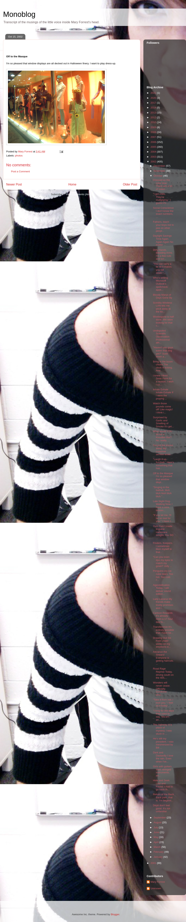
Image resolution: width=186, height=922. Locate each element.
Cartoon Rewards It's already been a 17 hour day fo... (163, 617)
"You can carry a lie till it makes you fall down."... (162, 268)
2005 (154, 146)
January (158, 856)
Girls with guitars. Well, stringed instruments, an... (162, 771)
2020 (154, 97)
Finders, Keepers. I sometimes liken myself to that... (163, 548)
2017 (154, 102)
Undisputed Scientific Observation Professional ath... (161, 336)
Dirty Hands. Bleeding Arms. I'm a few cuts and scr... (163, 254)
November (160, 170)
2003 (154, 156)
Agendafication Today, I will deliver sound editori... (162, 590)
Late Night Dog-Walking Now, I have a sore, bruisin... (162, 506)
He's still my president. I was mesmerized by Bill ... (163, 743)
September (160, 817)
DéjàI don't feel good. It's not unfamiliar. (161, 808)
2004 (154, 151)
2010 (154, 122)
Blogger (115, 914)
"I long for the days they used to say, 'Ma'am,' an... (163, 715)
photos (19, 155)
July (156, 827)
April (156, 842)
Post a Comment (20, 171)
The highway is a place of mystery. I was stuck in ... (162, 729)
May (156, 837)
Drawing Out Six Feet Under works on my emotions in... (162, 642)
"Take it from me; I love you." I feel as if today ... (163, 702)
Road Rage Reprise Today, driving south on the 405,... (163, 673)
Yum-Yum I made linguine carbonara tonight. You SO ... (163, 532)
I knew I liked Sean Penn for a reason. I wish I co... (163, 380)
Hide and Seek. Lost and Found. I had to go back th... (163, 785)
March (157, 847)
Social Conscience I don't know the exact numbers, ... (163, 212)
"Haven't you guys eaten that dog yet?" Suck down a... (163, 352)
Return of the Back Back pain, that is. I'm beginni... (163, 797)
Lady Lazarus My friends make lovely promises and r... (163, 603)
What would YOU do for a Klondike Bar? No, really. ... (162, 436)
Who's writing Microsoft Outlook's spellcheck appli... (160, 283)
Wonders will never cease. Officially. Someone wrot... (161, 688)
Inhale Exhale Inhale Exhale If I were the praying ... (163, 394)
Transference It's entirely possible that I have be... (163, 629)
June (157, 832)
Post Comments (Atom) (79, 194)
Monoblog (19, 14)
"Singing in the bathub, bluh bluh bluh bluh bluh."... (162, 492)
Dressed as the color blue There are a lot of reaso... (162, 185)
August (158, 822)
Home (72, 184)
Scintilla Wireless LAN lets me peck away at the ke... (162, 307)
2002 (154, 161)
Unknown (156, 888)
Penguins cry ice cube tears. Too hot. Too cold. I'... (163, 575)
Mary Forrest (158, 881)
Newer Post (14, 184)
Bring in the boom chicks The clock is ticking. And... (163, 366)
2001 (154, 863)
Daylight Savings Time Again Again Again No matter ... (163, 240)
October (158, 175)
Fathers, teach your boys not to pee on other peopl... (163, 226)
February (159, 851)
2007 (154, 137)
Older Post (130, 184)
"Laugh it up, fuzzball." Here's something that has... (163, 464)
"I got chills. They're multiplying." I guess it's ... (162, 198)
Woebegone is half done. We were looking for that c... (163, 321)
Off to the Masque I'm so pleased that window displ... (163, 478)
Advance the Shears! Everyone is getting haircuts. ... (163, 657)
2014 (154, 107)
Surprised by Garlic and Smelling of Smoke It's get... (163, 422)
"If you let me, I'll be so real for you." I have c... (163, 518)
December (160, 165)
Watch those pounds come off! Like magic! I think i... (163, 408)
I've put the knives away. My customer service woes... (163, 450)
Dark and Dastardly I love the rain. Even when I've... (163, 757)
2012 (154, 117)
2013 (154, 112)
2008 (154, 132)
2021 (154, 92)
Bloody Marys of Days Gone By (162, 296)
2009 (154, 127)
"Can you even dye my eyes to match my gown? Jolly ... (163, 561)
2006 (154, 142)
